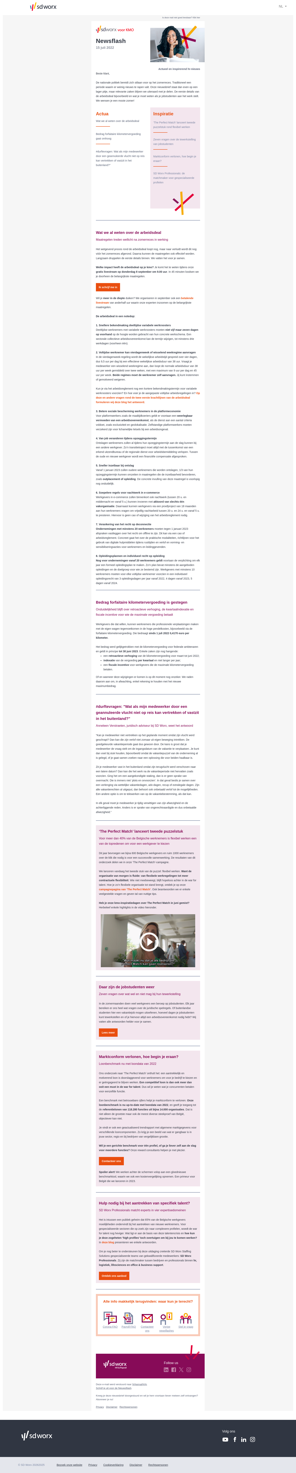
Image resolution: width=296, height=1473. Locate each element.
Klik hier (196, 17)
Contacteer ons (111, 1161)
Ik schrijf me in (108, 287)
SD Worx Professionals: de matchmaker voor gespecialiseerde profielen (173, 178)
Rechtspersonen (128, 1407)
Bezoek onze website (69, 1464)
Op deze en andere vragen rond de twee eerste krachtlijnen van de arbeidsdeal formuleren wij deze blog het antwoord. (148, 398)
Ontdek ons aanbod (114, 1275)
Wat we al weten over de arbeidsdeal (118, 120)
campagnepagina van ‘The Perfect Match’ (125, 889)
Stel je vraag (185, 1326)
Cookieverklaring (113, 1464)
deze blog (108, 1242)
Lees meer (108, 1032)
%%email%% (139, 1384)
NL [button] (281, 6)
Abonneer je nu (104, 1399)
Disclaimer (111, 1407)
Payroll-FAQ (129, 1326)
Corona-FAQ (110, 1326)
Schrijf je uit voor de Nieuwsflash (113, 1388)
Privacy (100, 1407)
